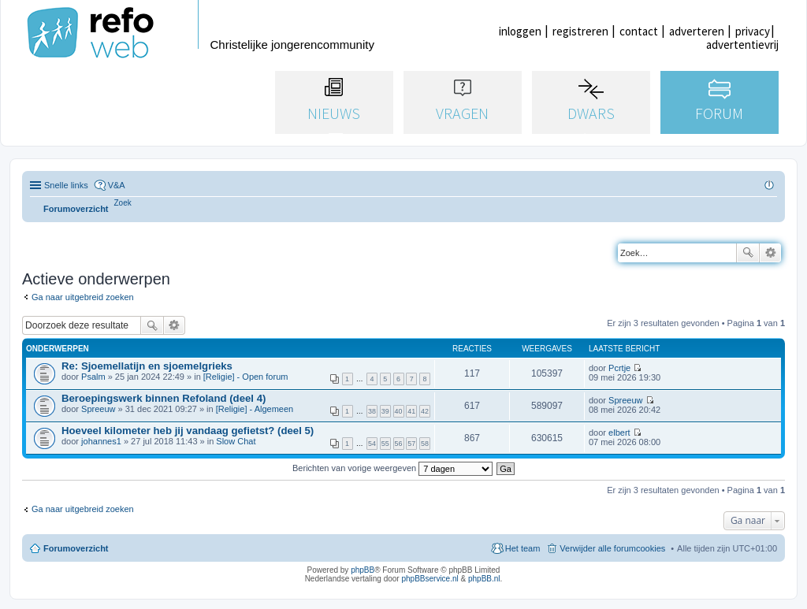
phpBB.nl (484, 578)
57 (411, 443)
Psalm (93, 376)
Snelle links (66, 185)
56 (399, 443)
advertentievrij (742, 44)
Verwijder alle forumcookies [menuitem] (612, 548)
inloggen (520, 31)
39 (385, 411)
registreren (580, 31)
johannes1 (101, 441)
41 (411, 411)
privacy (752, 31)
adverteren (696, 31)
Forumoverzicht (76, 548)
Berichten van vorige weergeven (392, 468)
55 (385, 443)
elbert (619, 432)
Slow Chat (235, 441)
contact (638, 31)
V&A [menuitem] (116, 185)
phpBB (362, 570)
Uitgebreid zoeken (770, 252)
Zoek (748, 252)
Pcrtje (619, 368)
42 (425, 411)
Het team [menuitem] (523, 548)
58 (425, 443)
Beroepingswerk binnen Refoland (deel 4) (163, 398)
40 (399, 411)
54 (372, 443)
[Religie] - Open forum (245, 376)
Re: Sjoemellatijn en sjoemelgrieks (146, 366)
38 (372, 411)
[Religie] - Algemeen (254, 409)
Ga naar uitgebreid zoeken (83, 297)
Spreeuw (98, 409)
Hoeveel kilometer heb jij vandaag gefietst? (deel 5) (187, 430)
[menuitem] (123, 203)
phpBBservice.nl (429, 578)
